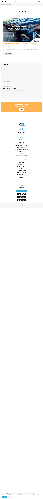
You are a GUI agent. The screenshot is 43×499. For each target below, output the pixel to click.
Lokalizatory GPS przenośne (21, 155)
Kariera (21, 183)
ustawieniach (38, 494)
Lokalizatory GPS (6, 77)
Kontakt (21, 181)
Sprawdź (21, 109)
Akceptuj (4, 497)
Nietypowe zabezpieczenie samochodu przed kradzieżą (14, 90)
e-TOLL (4, 75)
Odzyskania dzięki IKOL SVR (8, 71)
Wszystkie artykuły (7, 66)
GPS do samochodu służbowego (9, 88)
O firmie (21, 185)
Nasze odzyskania (21, 172)
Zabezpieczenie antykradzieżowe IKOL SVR (11, 69)
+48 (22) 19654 (21, 132)
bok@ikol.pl (21, 139)
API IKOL (21, 168)
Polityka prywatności (18, 205)
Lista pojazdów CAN (21, 174)
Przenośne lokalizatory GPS (8, 81)
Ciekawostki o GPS (6, 79)
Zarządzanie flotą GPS (7, 73)
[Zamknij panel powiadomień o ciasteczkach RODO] (9, 497)
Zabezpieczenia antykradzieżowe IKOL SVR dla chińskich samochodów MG (17, 94)
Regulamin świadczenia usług (28, 205)
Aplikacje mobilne (21, 166)
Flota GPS (21, 151)
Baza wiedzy (21, 162)
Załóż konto (21, 190)
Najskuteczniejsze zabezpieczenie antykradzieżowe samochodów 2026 (17, 92)
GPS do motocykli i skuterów (21, 149)
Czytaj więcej (8, 53)
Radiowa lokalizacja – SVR (21, 145)
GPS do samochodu (21, 147)
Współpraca (21, 187)
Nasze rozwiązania (21, 170)
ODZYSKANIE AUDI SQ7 (7, 96)
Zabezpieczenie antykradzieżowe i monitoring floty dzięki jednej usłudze (20, 44)
